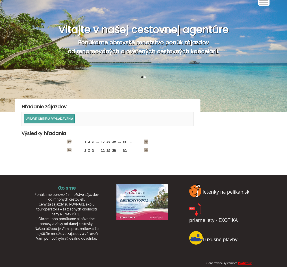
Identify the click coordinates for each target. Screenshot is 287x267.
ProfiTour (245, 263)
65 (125, 142)
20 (108, 142)
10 (103, 142)
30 (114, 142)
